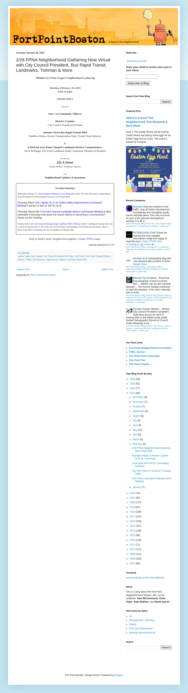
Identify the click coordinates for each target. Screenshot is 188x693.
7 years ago (140, 302)
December (138, 397)
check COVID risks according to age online (144, 243)
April (135, 434)
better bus (30, 256)
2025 (133, 383)
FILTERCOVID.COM (144, 232)
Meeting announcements (142, 632)
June (135, 425)
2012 (133, 540)
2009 (133, 554)
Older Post (107, 269)
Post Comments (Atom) (43, 275)
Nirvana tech (140, 258)
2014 (133, 530)
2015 (133, 525)
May (135, 430)
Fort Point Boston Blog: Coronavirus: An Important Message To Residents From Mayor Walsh (147, 248)
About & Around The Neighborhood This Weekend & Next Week (147, 121)
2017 (133, 516)
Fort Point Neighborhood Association (150, 348)
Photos (132, 624)
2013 (133, 535)
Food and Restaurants (141, 628)
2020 (133, 502)
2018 (133, 511)
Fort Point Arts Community (144, 356)
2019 (133, 507)
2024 (133, 388)
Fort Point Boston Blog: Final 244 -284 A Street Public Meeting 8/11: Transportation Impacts (149, 225)
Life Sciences (38, 259)
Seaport (62, 259)
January (137, 487)
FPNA (28, 259)
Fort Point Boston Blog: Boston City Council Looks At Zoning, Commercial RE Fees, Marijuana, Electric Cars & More (148, 328)
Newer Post (23, 269)
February (138, 444)
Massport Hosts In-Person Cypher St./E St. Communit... (150, 457)
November (138, 402)
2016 (133, 521)
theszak (137, 309)
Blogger (118, 675)
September (139, 411)
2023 (133, 393)
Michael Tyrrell (141, 278)
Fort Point (79, 256)
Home (65, 269)
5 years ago (142, 271)
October (137, 406)
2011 (133, 544)
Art (130, 616)
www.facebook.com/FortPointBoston (145, 577)
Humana (137, 206)
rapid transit (52, 259)
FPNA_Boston (137, 352)
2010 (133, 549)
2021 (133, 497)
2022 (133, 493)
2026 (133, 379)
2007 (133, 563)
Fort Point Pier (137, 360)
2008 (133, 558)
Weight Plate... (141, 264)
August (137, 416)
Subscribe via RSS (137, 61)
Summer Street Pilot (77, 259)
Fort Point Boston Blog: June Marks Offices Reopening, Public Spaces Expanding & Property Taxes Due (147, 269)
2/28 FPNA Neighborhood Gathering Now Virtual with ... (151, 449)
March (136, 439)
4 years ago (164, 226)
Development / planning (141, 620)
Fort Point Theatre (139, 364)
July (135, 420)
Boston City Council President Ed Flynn (55, 256)
